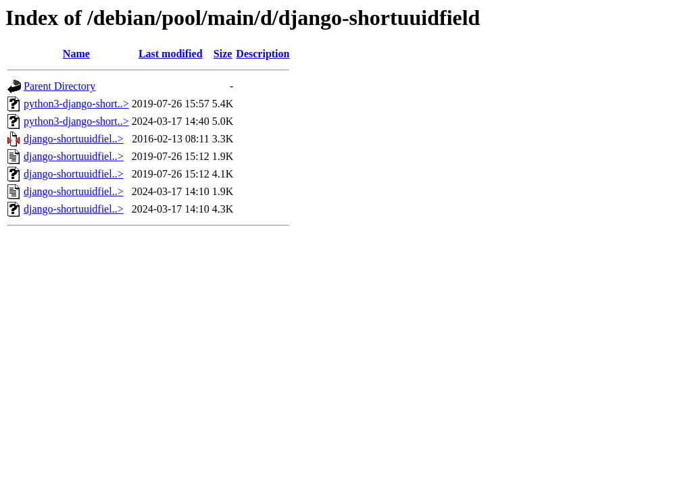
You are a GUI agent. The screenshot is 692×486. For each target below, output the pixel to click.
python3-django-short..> (76, 103)
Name (76, 53)
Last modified (171, 53)
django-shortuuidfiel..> (74, 138)
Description (262, 53)
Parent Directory (59, 86)
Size (223, 53)
